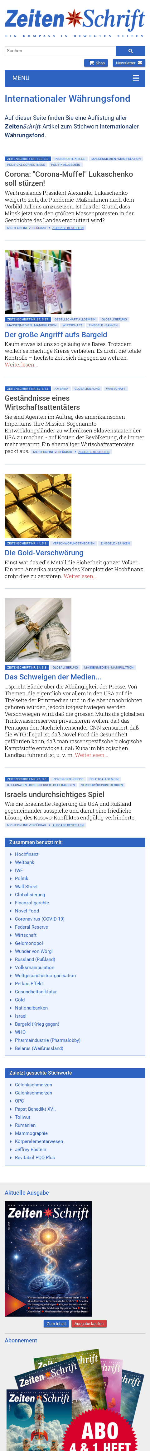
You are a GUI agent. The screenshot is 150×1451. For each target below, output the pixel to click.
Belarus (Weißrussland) (39, 1048)
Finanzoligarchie (32, 903)
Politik (21, 878)
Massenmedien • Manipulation (116, 159)
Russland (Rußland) (35, 959)
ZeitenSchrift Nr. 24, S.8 (26, 779)
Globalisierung (114, 319)
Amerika (61, 388)
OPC (19, 1101)
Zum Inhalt (56, 1323)
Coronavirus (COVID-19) (40, 919)
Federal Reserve (31, 927)
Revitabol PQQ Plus (35, 1157)
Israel (21, 1016)
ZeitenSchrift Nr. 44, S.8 (26, 543)
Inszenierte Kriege (70, 159)
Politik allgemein (65, 164)
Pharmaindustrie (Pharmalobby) (47, 1040)
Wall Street (26, 886)
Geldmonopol (29, 943)
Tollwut (22, 1117)
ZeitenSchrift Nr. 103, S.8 (27, 159)
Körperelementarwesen (39, 1141)
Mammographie (31, 1133)
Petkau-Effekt (29, 984)
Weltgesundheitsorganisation (45, 975)
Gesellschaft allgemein (75, 319)
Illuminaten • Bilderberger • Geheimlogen (41, 785)
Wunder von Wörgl (34, 951)
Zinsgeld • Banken (103, 325)
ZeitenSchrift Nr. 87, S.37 (27, 319)
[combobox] (60, 51)
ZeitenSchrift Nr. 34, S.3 (26, 667)
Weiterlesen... (21, 364)
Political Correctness (26, 164)
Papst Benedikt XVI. (35, 1109)
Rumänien (25, 1125)
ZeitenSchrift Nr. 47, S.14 (27, 388)
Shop (96, 63)
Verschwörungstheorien (73, 543)
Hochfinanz (26, 854)
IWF (19, 870)
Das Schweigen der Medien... (53, 677)
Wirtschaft (72, 325)
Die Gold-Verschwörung (44, 552)
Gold (20, 1000)
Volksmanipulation (34, 967)
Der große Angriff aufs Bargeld (56, 334)
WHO (20, 1032)
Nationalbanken (31, 1008)
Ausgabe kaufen (89, 1323)
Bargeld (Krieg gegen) (37, 1024)
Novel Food (27, 911)
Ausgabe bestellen (68, 228)
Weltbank (24, 862)
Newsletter (129, 63)
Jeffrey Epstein (30, 1149)
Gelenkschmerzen (33, 1085)
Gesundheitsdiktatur (36, 992)
